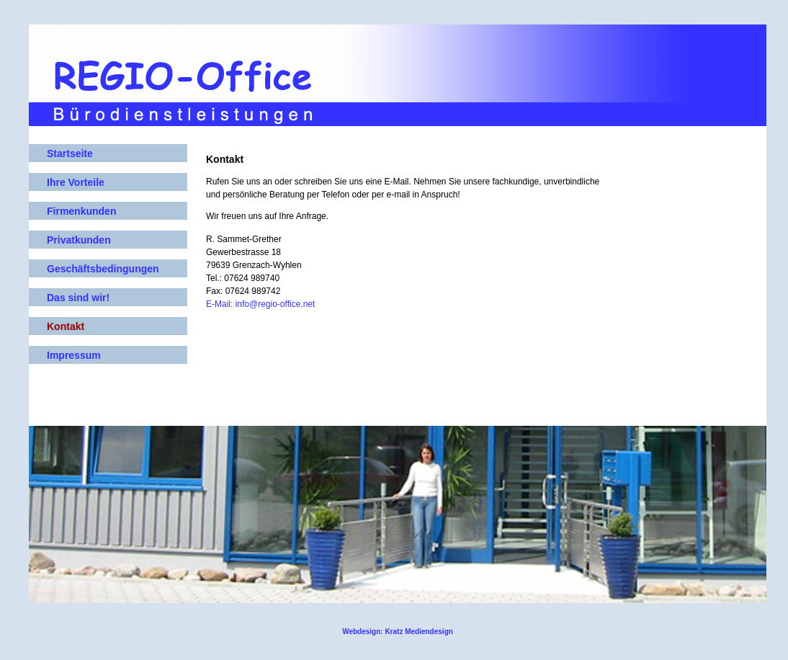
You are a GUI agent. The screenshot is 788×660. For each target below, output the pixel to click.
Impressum (74, 355)
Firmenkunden (81, 211)
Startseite (70, 153)
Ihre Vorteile (75, 182)
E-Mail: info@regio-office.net (260, 304)
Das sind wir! (78, 297)
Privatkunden (79, 240)
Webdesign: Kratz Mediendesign (397, 632)
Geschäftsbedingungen (103, 269)
